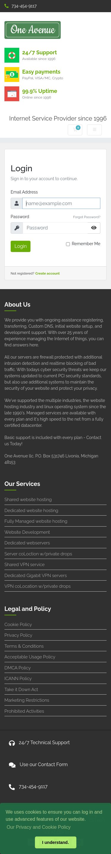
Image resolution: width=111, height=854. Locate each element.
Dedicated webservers (27, 543)
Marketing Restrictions (26, 700)
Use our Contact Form (44, 764)
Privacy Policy (18, 635)
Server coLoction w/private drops (38, 554)
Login (21, 246)
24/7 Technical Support (44, 742)
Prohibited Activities (24, 711)
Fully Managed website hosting (35, 521)
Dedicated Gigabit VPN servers (35, 575)
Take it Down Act (21, 689)
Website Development (27, 532)
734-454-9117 (20, 6)
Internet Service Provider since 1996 (58, 118)
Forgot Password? (86, 217)
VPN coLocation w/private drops (37, 586)
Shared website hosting (28, 499)
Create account (47, 273)
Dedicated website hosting (31, 510)
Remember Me (86, 243)
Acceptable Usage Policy (29, 657)
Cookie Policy (18, 624)
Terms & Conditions (24, 646)
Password (20, 216)
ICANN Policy (18, 678)
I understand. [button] (55, 842)
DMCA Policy (17, 668)
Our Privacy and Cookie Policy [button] (38, 827)
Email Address (24, 192)
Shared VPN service (24, 564)
